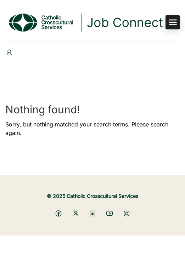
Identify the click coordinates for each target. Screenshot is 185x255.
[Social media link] (58, 213)
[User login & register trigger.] (9, 53)
